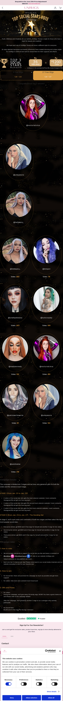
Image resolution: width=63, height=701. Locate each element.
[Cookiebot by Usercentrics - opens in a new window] (47, 651)
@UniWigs (9, 556)
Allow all (51, 698)
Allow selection (31, 698)
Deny (12, 698)
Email (4, 636)
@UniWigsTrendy (22, 556)
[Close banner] (60, 651)
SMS (12, 636)
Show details (52, 691)
